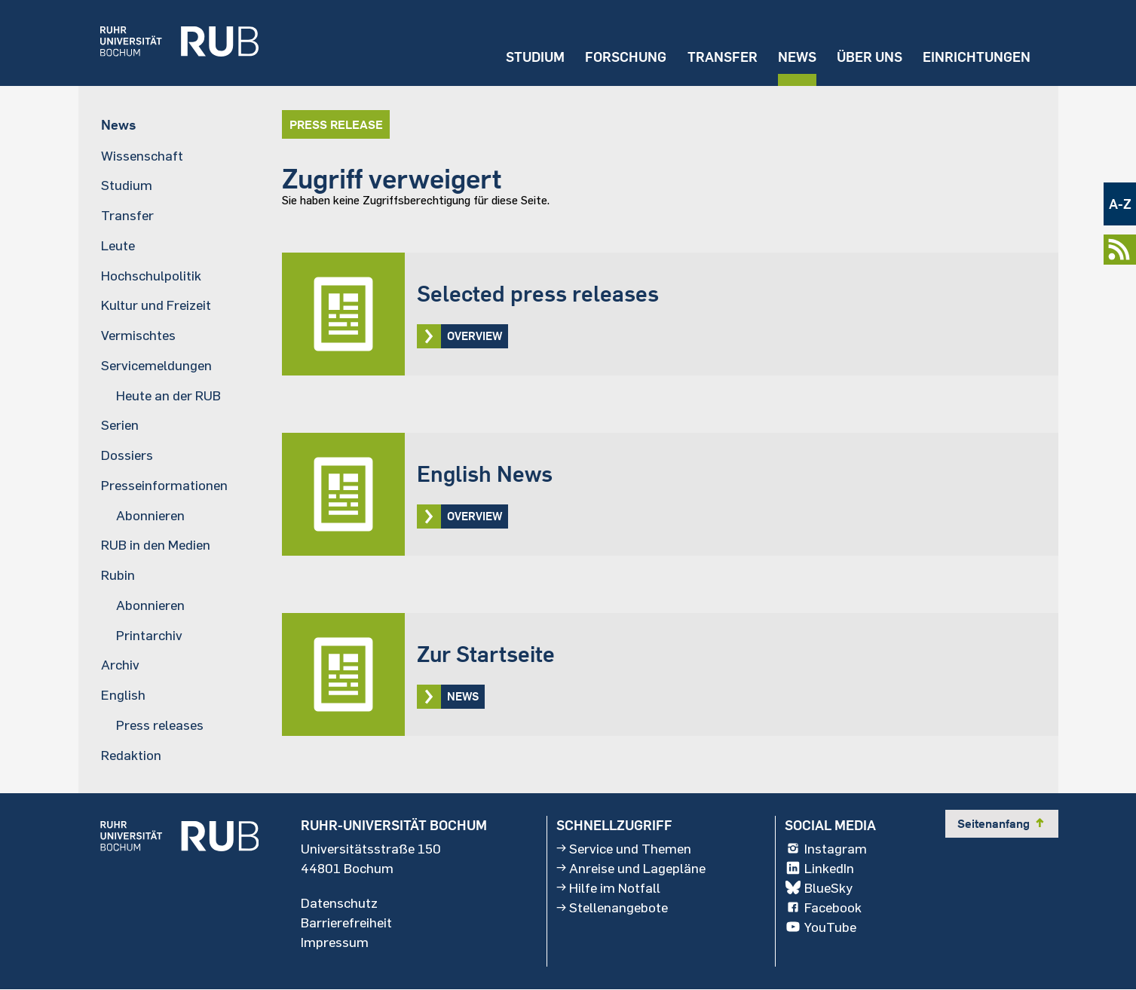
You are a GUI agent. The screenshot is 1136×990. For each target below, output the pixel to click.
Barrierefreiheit (346, 922)
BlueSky (819, 887)
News (797, 57)
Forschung (625, 57)
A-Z (1120, 204)
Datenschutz (339, 902)
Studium (535, 57)
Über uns (869, 57)
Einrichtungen (976, 57)
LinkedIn (819, 868)
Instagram (826, 848)
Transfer (722, 57)
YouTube (820, 926)
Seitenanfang (1001, 823)
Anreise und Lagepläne (631, 868)
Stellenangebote (612, 907)
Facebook (823, 907)
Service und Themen (623, 848)
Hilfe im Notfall (608, 887)
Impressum (335, 941)
